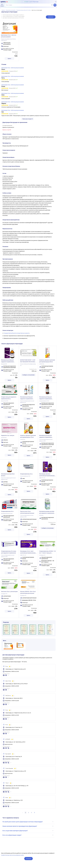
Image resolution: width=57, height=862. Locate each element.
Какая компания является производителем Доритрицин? (28, 826)
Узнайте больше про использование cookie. (12, 855)
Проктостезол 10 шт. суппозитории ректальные (27, 512)
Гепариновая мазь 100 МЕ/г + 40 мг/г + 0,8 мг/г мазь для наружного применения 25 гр (47, 552)
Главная (3, 10)
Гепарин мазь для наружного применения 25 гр (8, 397)
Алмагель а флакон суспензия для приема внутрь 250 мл (47, 360)
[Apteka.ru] (4, 2)
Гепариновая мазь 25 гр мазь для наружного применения (8, 552)
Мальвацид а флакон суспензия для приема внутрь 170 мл (47, 475)
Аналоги (50, 17)
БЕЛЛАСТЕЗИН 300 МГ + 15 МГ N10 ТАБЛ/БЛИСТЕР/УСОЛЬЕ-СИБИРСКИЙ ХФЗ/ (27, 361)
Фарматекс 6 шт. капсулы (7, 435)
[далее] (52, 629)
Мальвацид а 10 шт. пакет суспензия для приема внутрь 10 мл (28, 552)
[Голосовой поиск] (52, 5)
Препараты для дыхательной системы (23, 10)
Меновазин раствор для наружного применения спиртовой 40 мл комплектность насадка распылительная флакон (26, 398)
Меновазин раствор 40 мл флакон (8, 474)
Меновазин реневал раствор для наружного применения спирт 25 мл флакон (46, 512)
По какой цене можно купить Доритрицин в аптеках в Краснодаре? (28, 822)
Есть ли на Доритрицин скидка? (28, 835)
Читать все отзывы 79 (27, 119)
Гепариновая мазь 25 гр (26, 474)
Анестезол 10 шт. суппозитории (9, 591)
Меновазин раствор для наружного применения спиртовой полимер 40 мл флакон (46, 398)
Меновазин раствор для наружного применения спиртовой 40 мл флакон (7, 361)
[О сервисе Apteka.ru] (55, 1)
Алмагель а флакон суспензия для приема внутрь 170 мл (28, 436)
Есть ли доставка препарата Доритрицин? (28, 831)
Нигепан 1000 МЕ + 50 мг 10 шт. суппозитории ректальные (28, 592)
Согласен (28, 858)
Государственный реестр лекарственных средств (16, 333)
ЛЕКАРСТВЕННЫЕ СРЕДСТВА (10, 10)
